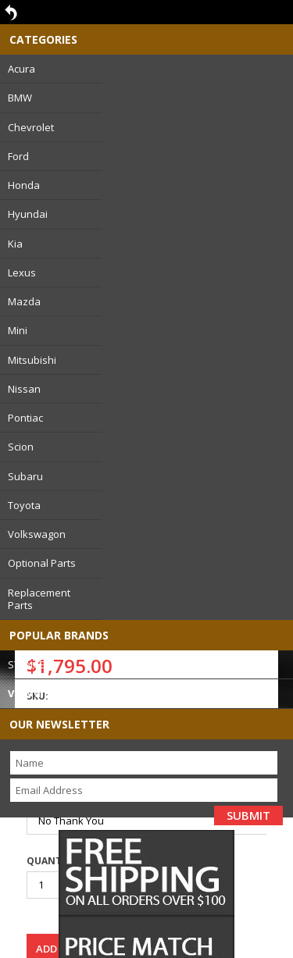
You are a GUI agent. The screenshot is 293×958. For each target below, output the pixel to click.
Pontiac (25, 418)
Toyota (24, 505)
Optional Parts (42, 563)
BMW (20, 98)
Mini (17, 330)
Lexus (22, 272)
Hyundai (28, 214)
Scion (21, 447)
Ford (18, 156)
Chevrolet (31, 127)
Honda (24, 185)
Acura (21, 69)
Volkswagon (37, 534)
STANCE (26, 664)
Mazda (24, 301)
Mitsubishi (32, 360)
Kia (15, 244)
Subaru (25, 476)
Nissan (24, 389)
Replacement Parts (39, 599)
